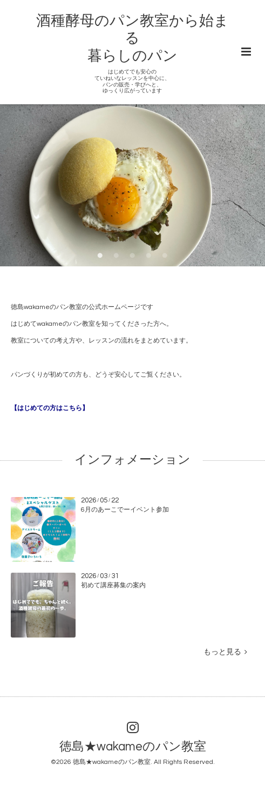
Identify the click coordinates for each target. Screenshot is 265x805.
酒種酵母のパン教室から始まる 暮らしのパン (132, 39)
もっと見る (225, 652)
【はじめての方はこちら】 (50, 408)
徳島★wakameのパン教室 (132, 747)
